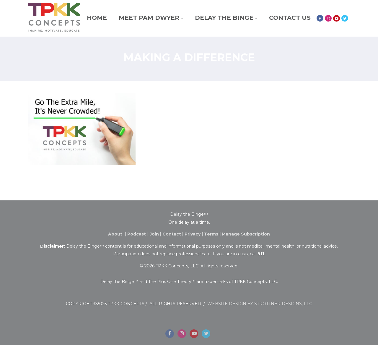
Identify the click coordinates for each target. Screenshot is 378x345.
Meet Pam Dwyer (151, 17)
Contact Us (290, 17)
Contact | (173, 234)
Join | (156, 234)
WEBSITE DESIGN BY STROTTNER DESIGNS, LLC (259, 303)
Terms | (213, 234)
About (115, 234)
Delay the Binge (226, 17)
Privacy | (194, 234)
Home (97, 17)
